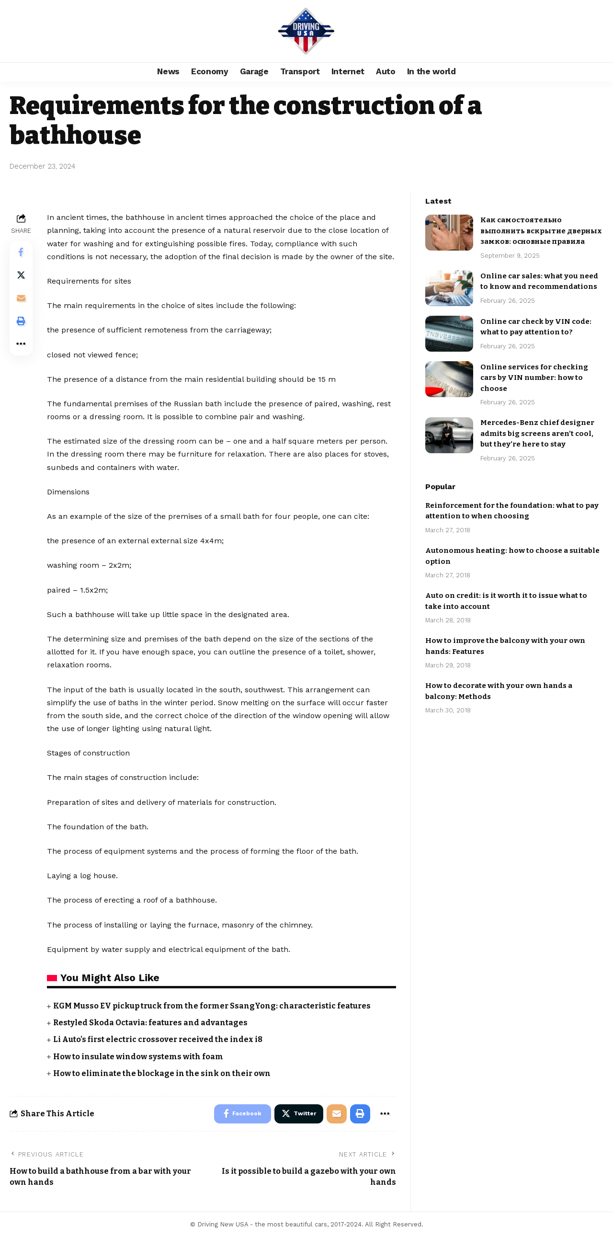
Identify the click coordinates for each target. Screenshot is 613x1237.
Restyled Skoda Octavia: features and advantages (150, 1022)
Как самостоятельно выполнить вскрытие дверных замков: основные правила (541, 225)
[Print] (21, 321)
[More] (21, 344)
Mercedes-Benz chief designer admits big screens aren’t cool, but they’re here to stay (537, 427)
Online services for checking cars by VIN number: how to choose (534, 372)
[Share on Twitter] (21, 275)
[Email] (21, 298)
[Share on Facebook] (21, 252)
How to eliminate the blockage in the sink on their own (162, 1073)
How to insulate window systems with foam (138, 1056)
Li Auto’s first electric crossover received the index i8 (159, 1039)
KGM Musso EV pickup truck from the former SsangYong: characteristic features (213, 1005)
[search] (591, 31)
